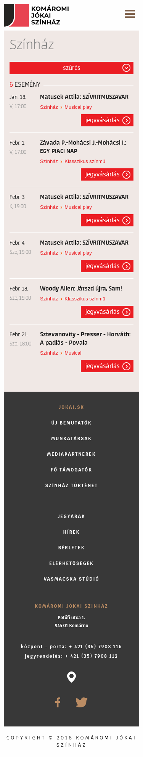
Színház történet (71, 485)
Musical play (78, 107)
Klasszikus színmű (84, 161)
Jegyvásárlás (102, 120)
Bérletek (71, 547)
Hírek (71, 532)
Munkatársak (71, 438)
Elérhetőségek (71, 563)
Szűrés (71, 68)
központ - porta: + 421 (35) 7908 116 (71, 646)
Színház (49, 107)
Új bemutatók (71, 423)
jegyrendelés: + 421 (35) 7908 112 (71, 656)
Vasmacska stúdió (72, 579)
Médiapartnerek (71, 454)
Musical (72, 353)
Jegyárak (71, 516)
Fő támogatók (71, 470)
